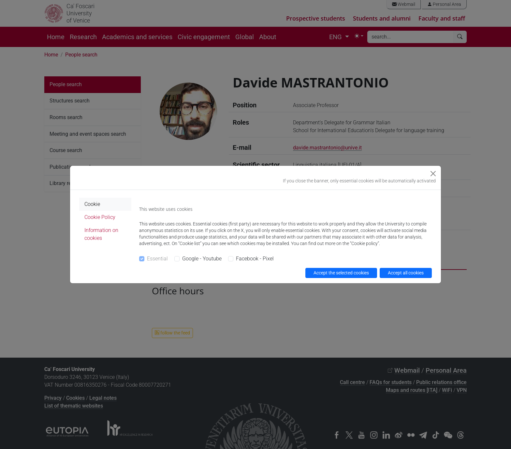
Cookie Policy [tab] (99, 217)
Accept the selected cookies (341, 272)
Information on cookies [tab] (101, 234)
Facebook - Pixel (255, 258)
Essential (157, 258)
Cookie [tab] (92, 204)
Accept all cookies (406, 272)
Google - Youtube (202, 258)
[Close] (433, 173)
